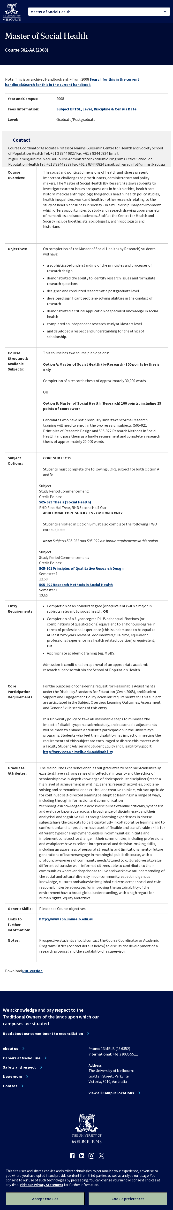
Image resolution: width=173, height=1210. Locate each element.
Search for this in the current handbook (57, 84)
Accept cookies (45, 1198)
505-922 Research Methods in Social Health (76, 584)
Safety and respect (19, 1067)
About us (10, 1048)
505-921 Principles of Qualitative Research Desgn (81, 568)
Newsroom (12, 1076)
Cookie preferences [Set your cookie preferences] (128, 1198)
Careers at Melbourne (21, 1058)
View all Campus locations (111, 1092)
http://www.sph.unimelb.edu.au (66, 919)
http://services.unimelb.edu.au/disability (78, 751)
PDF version (32, 970)
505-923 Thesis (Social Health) (65, 502)
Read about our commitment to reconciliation (43, 1033)
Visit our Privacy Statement (41, 1184)
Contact (10, 1085)
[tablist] (99, 11)
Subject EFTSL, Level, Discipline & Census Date (96, 109)
